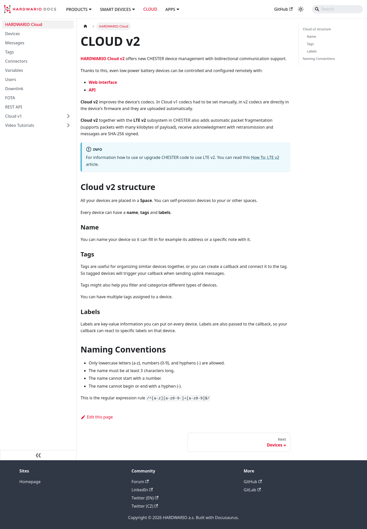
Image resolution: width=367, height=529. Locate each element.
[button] (79, 9)
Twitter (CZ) (145, 506)
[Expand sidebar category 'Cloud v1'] (68, 116)
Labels (312, 51)
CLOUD (150, 9)
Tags (310, 44)
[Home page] (85, 26)
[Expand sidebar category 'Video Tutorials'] (68, 125)
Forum (140, 481)
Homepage (30, 481)
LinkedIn (142, 490)
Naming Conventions (319, 58)
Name (311, 36)
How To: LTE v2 (265, 157)
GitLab (252, 490)
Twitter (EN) (145, 498)
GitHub (283, 9)
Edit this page (97, 417)
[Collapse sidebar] (38, 455)
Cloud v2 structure (317, 29)
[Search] (337, 9)
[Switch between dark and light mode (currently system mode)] (301, 9)
